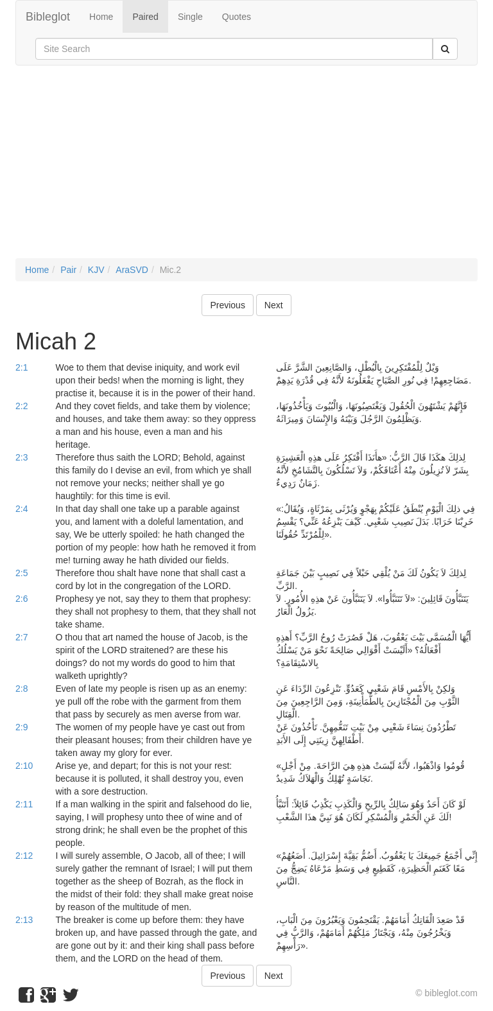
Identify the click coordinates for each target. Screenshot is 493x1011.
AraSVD (132, 270)
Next (273, 305)
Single (190, 17)
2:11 (24, 804)
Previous (227, 305)
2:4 (21, 509)
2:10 (24, 765)
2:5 (21, 573)
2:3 (21, 457)
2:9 (21, 727)
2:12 (24, 855)
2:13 (24, 920)
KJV (96, 270)
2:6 (21, 598)
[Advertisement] (246, 168)
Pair (68, 270)
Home (101, 17)
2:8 (21, 688)
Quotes (236, 17)
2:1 (21, 367)
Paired (145, 17)
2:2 (21, 406)
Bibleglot (48, 16)
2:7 (21, 637)
